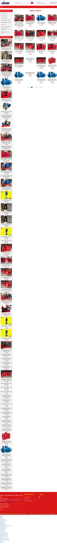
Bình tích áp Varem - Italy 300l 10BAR (6, 388)
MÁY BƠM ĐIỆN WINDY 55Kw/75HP (41, 51)
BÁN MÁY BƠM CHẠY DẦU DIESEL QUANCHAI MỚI (6, 49)
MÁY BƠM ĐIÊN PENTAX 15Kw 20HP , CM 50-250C (6, 430)
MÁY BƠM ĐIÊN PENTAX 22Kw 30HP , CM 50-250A (6, 425)
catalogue (1, 516)
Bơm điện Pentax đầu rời (3, 528)
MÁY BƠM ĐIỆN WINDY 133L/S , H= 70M (30, 38)
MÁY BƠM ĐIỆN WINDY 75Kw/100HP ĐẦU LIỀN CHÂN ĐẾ (30, 59)
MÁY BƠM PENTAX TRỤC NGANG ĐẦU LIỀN (6, 525)
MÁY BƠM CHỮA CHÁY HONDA (5, 32)
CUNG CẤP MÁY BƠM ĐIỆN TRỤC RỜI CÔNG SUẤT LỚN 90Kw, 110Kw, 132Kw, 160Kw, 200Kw (19, 24)
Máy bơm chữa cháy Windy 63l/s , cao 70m (6, 100)
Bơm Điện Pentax (2, 529)
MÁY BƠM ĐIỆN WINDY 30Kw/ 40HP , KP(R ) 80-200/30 (52, 80)
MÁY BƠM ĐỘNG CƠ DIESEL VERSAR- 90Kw (6, 302)
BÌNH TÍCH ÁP (3, 24)
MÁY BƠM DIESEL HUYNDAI (6, 20)
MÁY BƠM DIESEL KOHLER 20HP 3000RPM (6, 400)
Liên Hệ (1, 542)
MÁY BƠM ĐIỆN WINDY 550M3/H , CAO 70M (52, 23)
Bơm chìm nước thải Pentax (4, 526)
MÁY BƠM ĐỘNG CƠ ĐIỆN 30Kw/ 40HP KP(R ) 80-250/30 (30, 73)
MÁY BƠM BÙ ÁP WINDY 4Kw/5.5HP (6, 201)
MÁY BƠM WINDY (6, 14)
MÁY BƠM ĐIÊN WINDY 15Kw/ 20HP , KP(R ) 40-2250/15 (6, 460)
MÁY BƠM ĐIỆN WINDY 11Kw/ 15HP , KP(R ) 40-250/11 (6, 475)
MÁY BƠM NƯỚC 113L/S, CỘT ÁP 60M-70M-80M (19, 38)
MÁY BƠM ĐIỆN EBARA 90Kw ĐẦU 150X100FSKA (6, 176)
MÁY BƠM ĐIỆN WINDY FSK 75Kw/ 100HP (6, 367)
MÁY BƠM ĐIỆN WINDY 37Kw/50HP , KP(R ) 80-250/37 (19, 80)
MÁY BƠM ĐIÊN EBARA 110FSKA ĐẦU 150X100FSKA (6, 188)
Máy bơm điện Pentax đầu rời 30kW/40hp (6, 413)
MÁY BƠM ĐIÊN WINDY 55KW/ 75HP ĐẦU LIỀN (19, 66)
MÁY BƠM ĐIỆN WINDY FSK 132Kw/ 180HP (6, 359)
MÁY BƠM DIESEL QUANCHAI (6, 22)
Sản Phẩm (1, 518)
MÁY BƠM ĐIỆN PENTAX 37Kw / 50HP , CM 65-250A (6, 421)
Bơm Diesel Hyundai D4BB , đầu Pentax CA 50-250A (6, 488)
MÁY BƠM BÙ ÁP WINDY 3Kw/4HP (6, 213)
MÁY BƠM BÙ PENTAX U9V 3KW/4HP (6, 241)
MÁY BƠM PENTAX (6, 16)
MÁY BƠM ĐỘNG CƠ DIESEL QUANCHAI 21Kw (6, 351)
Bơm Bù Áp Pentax (2, 527)
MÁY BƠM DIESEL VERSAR (5, 26)
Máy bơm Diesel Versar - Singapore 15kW (6, 314)
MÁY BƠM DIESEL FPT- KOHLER (5, 29)
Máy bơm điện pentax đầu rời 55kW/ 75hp (6, 409)
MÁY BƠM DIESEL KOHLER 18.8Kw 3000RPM (6, 396)
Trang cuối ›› (41, 87)
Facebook (42, 497)
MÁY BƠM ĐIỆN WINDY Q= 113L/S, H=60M (41, 38)
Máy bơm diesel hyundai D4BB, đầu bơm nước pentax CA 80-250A (6, 116)
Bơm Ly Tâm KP (2, 521)
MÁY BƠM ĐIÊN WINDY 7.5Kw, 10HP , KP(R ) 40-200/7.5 (6, 465)
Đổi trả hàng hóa (27, 498)
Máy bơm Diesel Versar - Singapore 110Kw (6, 142)
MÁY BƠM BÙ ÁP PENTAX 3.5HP (6, 326)
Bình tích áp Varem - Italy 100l (6, 392)
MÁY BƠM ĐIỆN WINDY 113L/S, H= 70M (52, 38)
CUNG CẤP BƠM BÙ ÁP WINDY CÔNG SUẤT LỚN (6, 61)
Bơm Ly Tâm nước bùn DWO (4, 533)
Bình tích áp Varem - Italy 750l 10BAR (6, 384)
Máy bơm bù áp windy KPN (4, 520)
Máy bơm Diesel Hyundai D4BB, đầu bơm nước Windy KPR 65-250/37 (6, 147)
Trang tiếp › (36, 87)
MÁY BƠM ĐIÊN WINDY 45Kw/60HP (52, 51)
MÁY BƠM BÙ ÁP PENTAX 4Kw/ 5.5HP (6, 339)
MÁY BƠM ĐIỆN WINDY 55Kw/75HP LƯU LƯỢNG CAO (30, 52)
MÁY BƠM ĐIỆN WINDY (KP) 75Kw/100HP (19, 51)
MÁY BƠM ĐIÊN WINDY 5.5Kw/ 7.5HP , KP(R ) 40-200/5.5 (6, 470)
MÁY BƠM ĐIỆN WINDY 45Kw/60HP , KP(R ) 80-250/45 (52, 66)
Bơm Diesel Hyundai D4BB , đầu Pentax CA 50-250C (6, 483)
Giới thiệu (1, 517)
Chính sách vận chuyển (28, 500)
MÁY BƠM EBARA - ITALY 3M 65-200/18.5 (6, 112)
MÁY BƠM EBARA (6, 18)
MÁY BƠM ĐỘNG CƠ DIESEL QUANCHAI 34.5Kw (6, 355)
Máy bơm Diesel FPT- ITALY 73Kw (6, 405)
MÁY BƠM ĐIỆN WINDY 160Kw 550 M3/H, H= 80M (30, 23)
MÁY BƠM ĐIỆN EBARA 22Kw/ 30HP (6, 417)
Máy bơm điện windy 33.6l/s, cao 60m (41, 23)
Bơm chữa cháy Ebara (3, 534)
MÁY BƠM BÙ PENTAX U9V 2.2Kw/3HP (6, 237)
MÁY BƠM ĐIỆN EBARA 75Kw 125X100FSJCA (6, 172)
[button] (1, 7)
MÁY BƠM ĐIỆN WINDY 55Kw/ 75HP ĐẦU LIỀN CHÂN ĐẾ (41, 66)
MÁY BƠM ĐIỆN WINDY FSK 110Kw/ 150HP (6, 363)
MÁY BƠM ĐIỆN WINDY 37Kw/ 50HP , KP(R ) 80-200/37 (41, 80)
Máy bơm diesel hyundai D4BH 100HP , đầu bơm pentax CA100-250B (6, 129)
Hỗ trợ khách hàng (27, 497)
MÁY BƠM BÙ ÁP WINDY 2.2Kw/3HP (6, 225)
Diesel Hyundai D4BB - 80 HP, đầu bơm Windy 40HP (6, 479)
